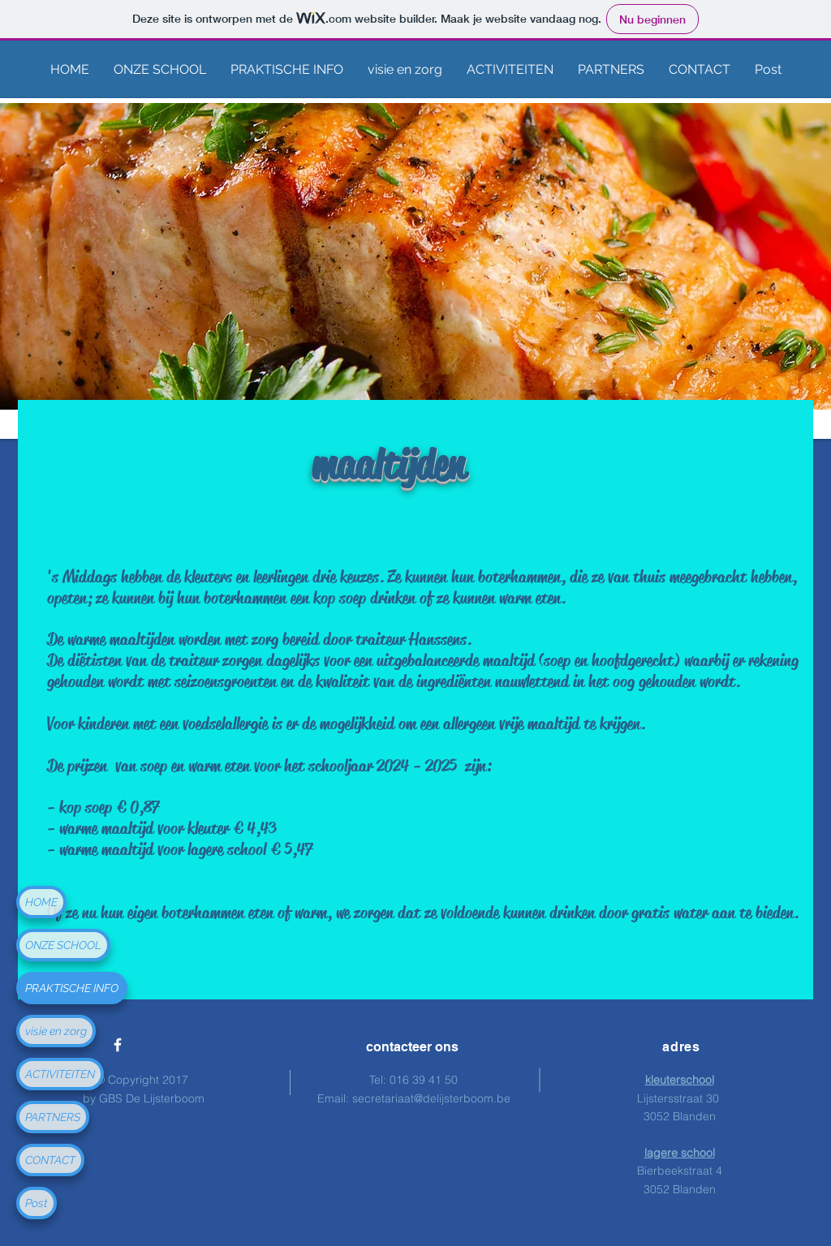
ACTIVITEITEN (60, 1074)
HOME (41, 902)
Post (36, 1203)
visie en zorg (56, 1031)
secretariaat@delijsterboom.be (431, 1098)
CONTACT (50, 1160)
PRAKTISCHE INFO (71, 988)
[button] (159, 69)
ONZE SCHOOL (63, 945)
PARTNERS (52, 1117)
